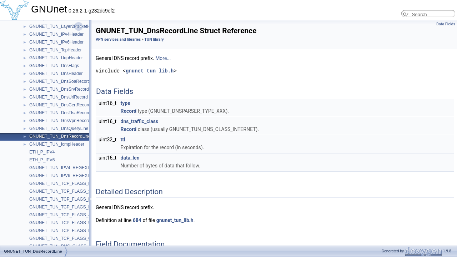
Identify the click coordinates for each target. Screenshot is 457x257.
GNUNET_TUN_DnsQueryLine (58, 128)
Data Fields (445, 24)
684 (137, 220)
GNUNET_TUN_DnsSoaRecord (59, 81)
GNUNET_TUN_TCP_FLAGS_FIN (62, 183)
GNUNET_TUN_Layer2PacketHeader (65, 26)
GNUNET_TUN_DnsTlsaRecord (59, 112)
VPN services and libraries (118, 39)
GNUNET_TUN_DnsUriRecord (58, 97)
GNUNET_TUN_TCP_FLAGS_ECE (63, 230)
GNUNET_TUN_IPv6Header (56, 42)
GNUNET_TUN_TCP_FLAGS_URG (63, 222)
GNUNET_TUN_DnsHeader (55, 73)
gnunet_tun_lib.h (150, 70)
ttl (123, 139)
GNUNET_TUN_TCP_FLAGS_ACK (63, 214)
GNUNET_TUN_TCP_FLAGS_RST (63, 199)
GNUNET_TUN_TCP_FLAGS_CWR (64, 238)
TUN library (154, 39)
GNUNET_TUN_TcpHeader (55, 49)
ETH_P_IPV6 (42, 159)
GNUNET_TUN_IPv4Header (56, 34)
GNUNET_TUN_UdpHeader (56, 57)
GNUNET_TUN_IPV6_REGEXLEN (62, 175)
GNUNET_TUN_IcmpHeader (56, 144)
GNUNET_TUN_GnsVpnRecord (59, 120)
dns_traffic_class (140, 121)
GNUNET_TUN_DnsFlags (54, 65)
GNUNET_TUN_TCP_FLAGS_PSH (63, 207)
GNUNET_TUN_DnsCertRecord (59, 104)
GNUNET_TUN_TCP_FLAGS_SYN (63, 191)
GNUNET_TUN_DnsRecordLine (59, 136)
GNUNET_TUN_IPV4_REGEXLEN (62, 167)
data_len (130, 158)
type (125, 103)
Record (129, 111)
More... (163, 58)
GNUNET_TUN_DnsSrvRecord (59, 89)
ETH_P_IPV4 (42, 152)
